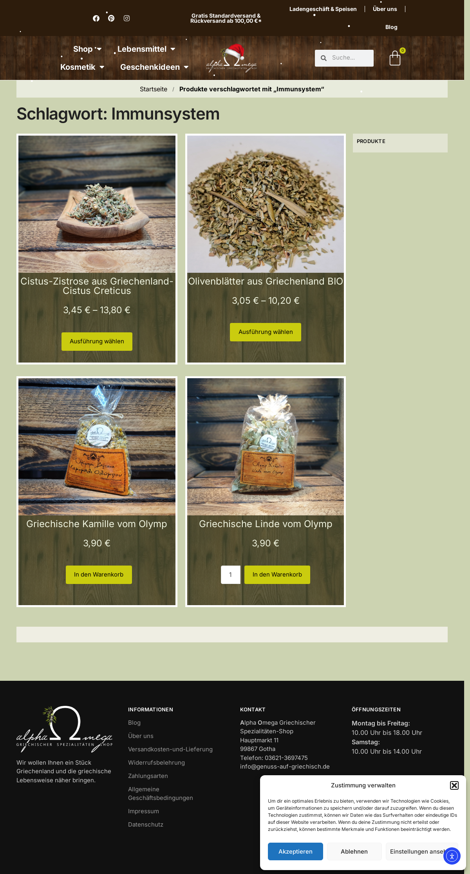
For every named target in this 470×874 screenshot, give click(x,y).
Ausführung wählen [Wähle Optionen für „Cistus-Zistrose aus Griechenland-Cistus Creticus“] (97, 341)
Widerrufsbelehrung (156, 762)
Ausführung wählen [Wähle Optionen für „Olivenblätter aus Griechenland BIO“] (266, 331)
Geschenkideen (154, 67)
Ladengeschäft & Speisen (323, 8)
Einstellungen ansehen (422, 851)
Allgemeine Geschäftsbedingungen (160, 793)
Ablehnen (354, 851)
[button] (454, 785)
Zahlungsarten (148, 776)
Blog (391, 27)
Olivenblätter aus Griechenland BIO (265, 281)
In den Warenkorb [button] (98, 574)
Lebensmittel (146, 49)
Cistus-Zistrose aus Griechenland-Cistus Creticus (97, 286)
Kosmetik (82, 67)
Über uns (385, 8)
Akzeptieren (295, 851)
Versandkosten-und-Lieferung (170, 749)
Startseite (153, 89)
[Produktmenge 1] (230, 575)
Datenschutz (145, 824)
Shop (87, 49)
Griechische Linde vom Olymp (266, 523)
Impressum (143, 811)
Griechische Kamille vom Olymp (96, 523)
